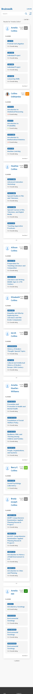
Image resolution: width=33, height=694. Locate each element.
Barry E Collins (14, 469)
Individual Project (13, 55)
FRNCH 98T (11, 310)
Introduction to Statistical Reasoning (15, 110)
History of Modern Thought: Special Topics (16, 350)
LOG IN (29, 9)
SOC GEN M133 (12, 629)
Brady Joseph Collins (14, 502)
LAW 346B (10, 64)
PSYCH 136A (11, 480)
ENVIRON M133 (12, 643)
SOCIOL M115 (11, 615)
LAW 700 (10, 41)
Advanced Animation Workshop (15, 183)
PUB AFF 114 (11, 447)
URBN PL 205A (11, 515)
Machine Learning (13, 151)
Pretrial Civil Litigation (15, 44)
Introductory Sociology (16, 607)
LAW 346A (10, 52)
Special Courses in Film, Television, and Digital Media (16, 212)
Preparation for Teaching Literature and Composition (16, 265)
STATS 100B (11, 134)
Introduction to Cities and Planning (15, 572)
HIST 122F (10, 360)
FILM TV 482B (11, 179)
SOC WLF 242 (11, 431)
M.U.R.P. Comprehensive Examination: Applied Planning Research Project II (16, 539)
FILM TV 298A (11, 193)
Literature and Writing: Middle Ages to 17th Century (15, 282)
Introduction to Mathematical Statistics (16, 138)
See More (25, 86)
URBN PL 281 (11, 552)
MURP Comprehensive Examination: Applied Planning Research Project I (15, 521)
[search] (13, 14)
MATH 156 (10, 148)
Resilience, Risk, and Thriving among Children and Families (15, 436)
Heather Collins (15, 168)
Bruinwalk (6, 9)
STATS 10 (10, 107)
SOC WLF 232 (11, 401)
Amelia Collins (14, 29)
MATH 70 (10, 120)
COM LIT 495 (11, 260)
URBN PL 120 (11, 568)
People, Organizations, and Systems (15, 451)
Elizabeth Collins (15, 299)
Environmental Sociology (12, 619)
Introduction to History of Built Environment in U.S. (15, 557)
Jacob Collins (14, 334)
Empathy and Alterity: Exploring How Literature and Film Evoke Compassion (15, 316)
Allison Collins (14, 249)
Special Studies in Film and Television (15, 197)
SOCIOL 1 (10, 604)
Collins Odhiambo (16, 95)
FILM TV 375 (11, 223)
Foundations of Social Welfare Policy (15, 421)
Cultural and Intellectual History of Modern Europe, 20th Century (16, 365)
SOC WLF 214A (12, 417)
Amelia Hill (14, 592)
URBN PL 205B (11, 533)
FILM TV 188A (11, 207)
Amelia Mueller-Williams (15, 388)
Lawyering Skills (13, 79)
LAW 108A (10, 76)
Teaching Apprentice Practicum (15, 227)
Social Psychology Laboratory (14, 484)
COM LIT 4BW (11, 277)
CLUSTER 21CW (12, 346)
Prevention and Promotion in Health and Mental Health (16, 406)
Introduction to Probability (12, 124)
